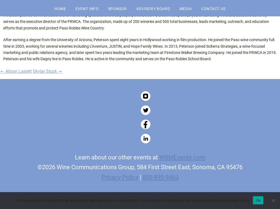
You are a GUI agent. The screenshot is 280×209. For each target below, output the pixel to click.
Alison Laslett (16, 71)
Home (60, 8)
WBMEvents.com (182, 157)
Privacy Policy (119, 177)
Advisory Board (153, 8)
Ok (258, 200)
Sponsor (117, 8)
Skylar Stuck (47, 71)
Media (186, 8)
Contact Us (213, 8)
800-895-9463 (160, 177)
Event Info (87, 8)
